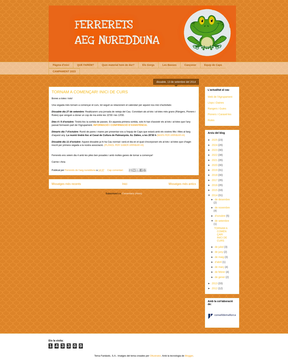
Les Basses (169, 64)
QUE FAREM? (85, 64)
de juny (219, 251)
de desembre (222, 199)
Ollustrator (155, 355)
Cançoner (190, 64)
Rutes (211, 120)
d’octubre (220, 215)
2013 (215, 283)
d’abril (218, 262)
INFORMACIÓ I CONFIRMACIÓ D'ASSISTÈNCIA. (120, 125)
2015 (215, 190)
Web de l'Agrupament (220, 96)
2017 (215, 180)
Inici (124, 183)
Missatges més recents (66, 183)
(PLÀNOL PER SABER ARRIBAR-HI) (124, 145)
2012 (215, 288)
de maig (220, 257)
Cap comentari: (115, 170)
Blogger (189, 355)
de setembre (222, 220)
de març (220, 266)
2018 (215, 174)
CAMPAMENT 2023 (64, 71)
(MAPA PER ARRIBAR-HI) (171, 135)
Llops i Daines (216, 102)
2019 (215, 170)
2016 (215, 185)
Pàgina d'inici (61, 64)
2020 (215, 165)
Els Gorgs (148, 64)
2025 (215, 139)
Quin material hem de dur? (118, 64)
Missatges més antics (182, 183)
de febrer (220, 271)
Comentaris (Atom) (132, 193)
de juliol (219, 246)
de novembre (222, 207)
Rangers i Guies (217, 108)
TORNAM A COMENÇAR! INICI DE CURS (90, 92)
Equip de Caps (213, 64)
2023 (215, 149)
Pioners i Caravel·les (219, 114)
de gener (220, 277)
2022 (215, 154)
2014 (215, 195)
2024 (215, 145)
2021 (215, 160)
